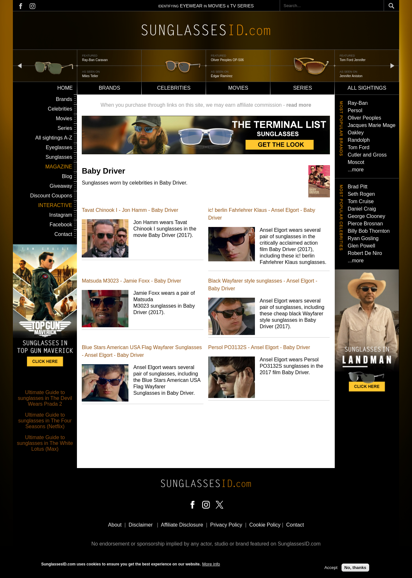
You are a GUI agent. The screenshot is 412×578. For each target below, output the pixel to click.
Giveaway (61, 186)
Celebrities (174, 88)
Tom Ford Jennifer (353, 60)
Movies (238, 88)
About (115, 525)
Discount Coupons (51, 195)
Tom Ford (359, 147)
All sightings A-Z (53, 137)
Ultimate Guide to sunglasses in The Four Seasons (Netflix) (45, 420)
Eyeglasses (59, 147)
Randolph (359, 140)
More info (211, 564)
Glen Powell (361, 245)
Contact (63, 234)
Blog (67, 176)
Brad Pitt (357, 186)
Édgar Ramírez (221, 76)
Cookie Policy (265, 525)
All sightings (367, 88)
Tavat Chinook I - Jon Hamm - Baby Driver (130, 210)
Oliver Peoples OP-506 (227, 60)
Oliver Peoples (364, 118)
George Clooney (366, 216)
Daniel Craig (362, 209)
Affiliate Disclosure (182, 525)
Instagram (60, 215)
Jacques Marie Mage (372, 125)
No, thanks (355, 567)
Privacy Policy (226, 525)
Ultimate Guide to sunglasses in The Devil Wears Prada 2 (45, 398)
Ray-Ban (358, 103)
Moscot (356, 162)
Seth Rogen (361, 194)
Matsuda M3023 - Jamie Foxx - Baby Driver (131, 281)
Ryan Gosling (363, 238)
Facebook (61, 224)
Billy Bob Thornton (368, 231)
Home (65, 88)
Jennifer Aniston (351, 76)
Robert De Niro (365, 253)
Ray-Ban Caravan (95, 60)
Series (302, 88)
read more (298, 105)
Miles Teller (90, 76)
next (392, 65)
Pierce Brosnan (365, 223)
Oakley (356, 132)
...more (356, 169)
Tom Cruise (361, 201)
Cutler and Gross (367, 155)
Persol (355, 110)
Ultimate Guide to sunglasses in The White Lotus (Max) (45, 443)
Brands (109, 88)
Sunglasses (58, 157)
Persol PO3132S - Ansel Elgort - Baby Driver (259, 347)
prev (20, 65)
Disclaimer (141, 525)
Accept (331, 567)
